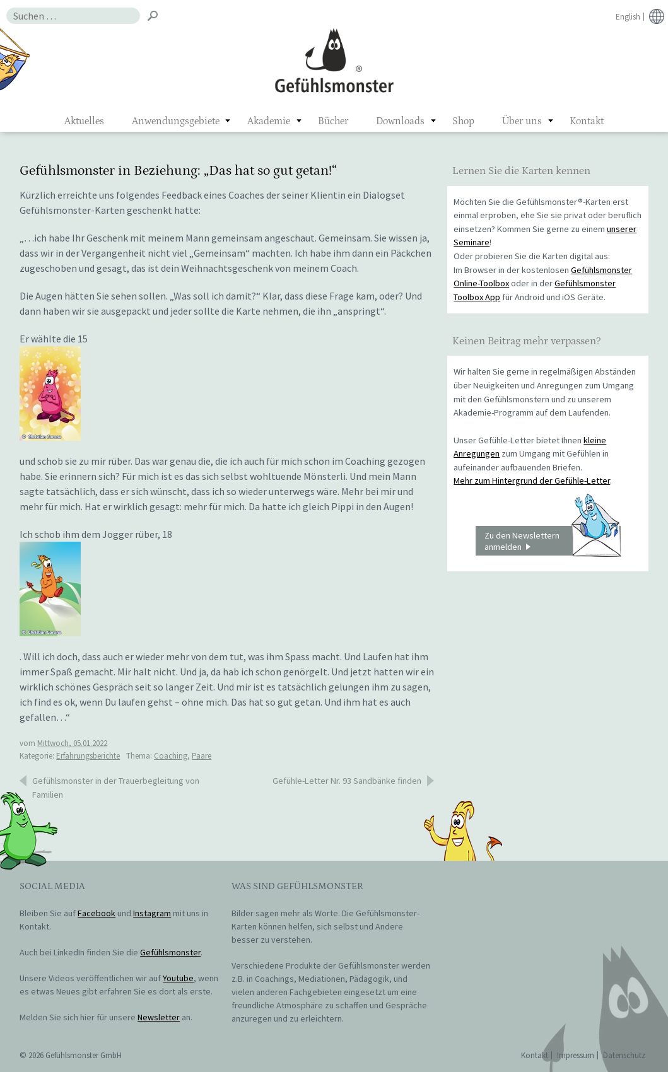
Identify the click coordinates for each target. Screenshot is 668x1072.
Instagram (152, 913)
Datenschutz (624, 1055)
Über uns (522, 121)
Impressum (575, 1055)
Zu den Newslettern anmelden (552, 541)
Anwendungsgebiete (176, 121)
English (628, 17)
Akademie (268, 121)
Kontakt (587, 121)
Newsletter (159, 1017)
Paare (201, 755)
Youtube (178, 978)
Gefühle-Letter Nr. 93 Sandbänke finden (346, 780)
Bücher (333, 121)
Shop (463, 121)
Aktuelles (84, 121)
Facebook (96, 913)
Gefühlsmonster (334, 60)
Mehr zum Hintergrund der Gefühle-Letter (532, 480)
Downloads (400, 121)
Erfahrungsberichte (88, 755)
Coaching (170, 755)
